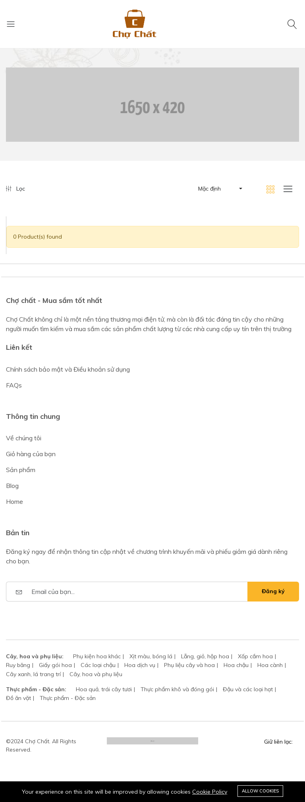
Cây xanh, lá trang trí (33, 674)
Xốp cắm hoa (255, 656)
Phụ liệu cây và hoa (189, 665)
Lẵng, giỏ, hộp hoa (205, 656)
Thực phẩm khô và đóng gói (177, 689)
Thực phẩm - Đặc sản (68, 698)
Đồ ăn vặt (18, 698)
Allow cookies (260, 791)
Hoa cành (270, 665)
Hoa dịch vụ (139, 665)
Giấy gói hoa (55, 665)
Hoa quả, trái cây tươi (104, 689)
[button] (219, 188)
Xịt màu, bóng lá (150, 656)
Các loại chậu (98, 665)
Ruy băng (18, 665)
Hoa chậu (236, 665)
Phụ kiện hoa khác (97, 656)
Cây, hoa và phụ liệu (95, 674)
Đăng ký (273, 591)
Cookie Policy (209, 791)
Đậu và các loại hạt (248, 689)
